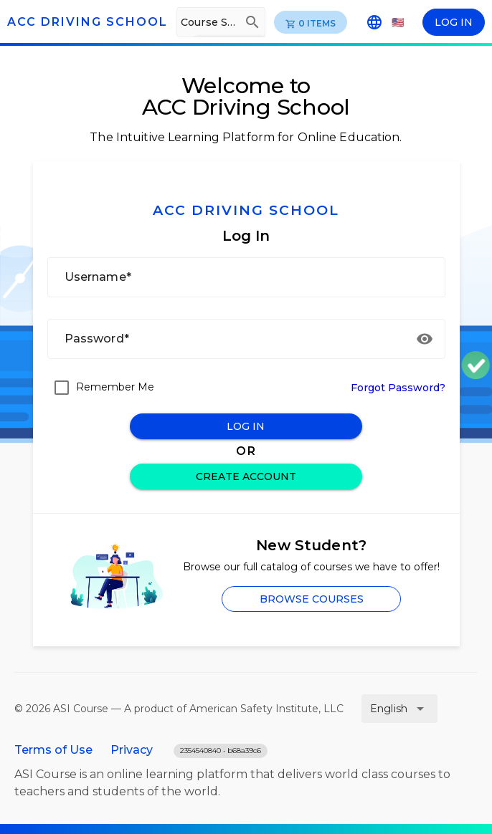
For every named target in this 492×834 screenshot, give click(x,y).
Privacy (131, 750)
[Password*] (230, 339)
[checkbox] (100, 387)
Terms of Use (53, 750)
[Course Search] (208, 22)
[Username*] (246, 277)
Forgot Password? (398, 387)
